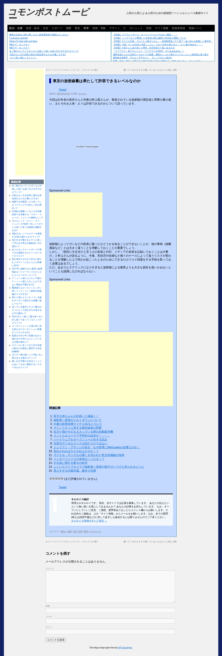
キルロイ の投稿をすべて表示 (89, 520)
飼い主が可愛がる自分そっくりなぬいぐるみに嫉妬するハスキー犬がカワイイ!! (27, 364)
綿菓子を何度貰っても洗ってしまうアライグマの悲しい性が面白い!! (27, 204)
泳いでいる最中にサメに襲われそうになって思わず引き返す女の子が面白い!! (27, 310)
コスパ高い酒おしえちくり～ (23, 57)
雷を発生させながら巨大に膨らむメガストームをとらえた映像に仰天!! (27, 262)
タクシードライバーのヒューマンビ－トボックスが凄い (72, 70)
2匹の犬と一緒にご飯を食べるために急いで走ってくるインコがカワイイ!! (27, 319)
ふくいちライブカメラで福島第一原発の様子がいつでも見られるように (99, 466)
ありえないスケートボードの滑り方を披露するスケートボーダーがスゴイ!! (27, 252)
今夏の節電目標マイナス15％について (78, 423)
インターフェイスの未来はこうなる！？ (79, 458)
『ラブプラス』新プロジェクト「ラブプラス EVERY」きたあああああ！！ (149, 51)
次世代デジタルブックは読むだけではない (80, 443)
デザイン (114, 28)
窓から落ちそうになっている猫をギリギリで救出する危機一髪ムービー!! (27, 300)
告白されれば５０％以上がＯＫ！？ (76, 451)
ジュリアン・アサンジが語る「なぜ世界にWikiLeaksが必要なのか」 (97, 447)
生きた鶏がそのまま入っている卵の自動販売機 (83, 431)
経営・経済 (32, 28)
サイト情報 (161, 28)
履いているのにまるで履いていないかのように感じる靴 (150, 70)
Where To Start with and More (23, 41)
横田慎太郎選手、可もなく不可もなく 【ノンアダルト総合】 (143, 57)
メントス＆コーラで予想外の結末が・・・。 (82, 435)
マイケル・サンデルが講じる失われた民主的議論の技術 (89, 455)
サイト (49, 627)
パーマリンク (95, 531)
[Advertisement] (75, 215)
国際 (68, 28)
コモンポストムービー (48, 15)
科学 (86, 28)
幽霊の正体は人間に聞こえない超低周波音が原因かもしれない (39, 34)
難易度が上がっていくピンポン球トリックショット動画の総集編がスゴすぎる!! (27, 291)
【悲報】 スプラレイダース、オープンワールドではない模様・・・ (145, 34)
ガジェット (136, 28)
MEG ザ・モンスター (19, 44)
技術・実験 (99, 28)
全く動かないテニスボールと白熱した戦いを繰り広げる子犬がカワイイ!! (44, 51)
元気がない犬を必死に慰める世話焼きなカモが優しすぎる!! (37, 54)
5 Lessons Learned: (18, 38)
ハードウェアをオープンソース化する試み (80, 439)
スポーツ (57, 28)
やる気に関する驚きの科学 (71, 462)
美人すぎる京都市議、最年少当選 (75, 470)
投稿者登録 (178, 28)
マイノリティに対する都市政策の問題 (78, 427)
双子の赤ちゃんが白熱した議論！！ (76, 416)
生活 (75, 531)
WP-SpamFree (125, 647)
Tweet (62, 89)
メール (49, 616)
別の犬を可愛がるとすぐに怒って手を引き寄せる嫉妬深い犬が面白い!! (27, 243)
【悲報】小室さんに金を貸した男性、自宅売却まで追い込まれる (144, 48)
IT (124, 28)
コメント (50, 568)
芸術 (148, 28)
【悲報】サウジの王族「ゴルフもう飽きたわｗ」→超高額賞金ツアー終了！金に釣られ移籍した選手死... (163, 41)
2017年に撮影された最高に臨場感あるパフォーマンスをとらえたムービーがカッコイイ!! (27, 271)
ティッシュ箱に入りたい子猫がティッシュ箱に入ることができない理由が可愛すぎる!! (27, 281)
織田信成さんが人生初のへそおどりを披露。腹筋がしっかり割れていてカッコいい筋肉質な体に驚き (161, 54)
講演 (86, 531)
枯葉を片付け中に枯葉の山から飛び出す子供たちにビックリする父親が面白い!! (27, 338)
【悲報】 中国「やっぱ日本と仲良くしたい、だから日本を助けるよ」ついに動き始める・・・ (158, 44)
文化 (45, 28)
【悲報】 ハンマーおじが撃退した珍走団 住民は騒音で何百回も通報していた (150, 38)
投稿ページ (195, 28)
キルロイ (82, 93)
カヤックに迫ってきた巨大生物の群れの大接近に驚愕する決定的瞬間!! (27, 348)
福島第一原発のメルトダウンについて (78, 420)
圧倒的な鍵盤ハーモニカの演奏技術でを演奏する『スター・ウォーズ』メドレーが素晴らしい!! (27, 214)
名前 (48, 606)
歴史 (77, 28)
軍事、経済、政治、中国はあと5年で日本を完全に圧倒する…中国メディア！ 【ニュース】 (157, 61)
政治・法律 (16, 28)
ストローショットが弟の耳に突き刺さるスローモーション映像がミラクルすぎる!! (27, 329)
